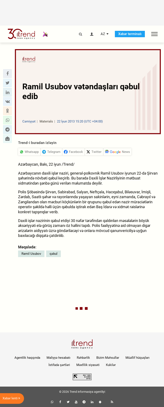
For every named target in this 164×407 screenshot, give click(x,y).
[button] (7, 73)
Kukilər (111, 365)
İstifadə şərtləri (59, 365)
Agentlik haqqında (27, 358)
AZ (103, 34)
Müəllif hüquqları (137, 358)
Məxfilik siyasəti (88, 365)
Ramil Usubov (31, 254)
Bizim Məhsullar (107, 358)
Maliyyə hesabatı (58, 358)
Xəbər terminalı (129, 34)
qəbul (53, 254)
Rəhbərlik (83, 358)
